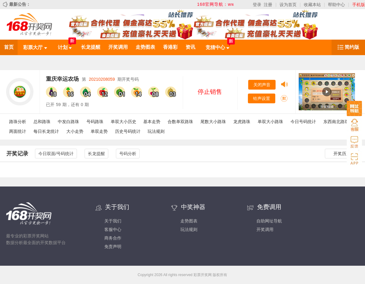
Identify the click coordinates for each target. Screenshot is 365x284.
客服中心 (112, 229)
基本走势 (151, 121)
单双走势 (99, 131)
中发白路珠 (68, 121)
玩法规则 (156, 131)
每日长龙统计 (46, 131)
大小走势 (74, 131)
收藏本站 (312, 4)
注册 (268, 4)
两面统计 (17, 131)
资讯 (190, 47)
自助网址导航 (269, 220)
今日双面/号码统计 (56, 153)
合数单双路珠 (180, 121)
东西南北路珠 (336, 121)
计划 (65, 47)
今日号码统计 (303, 121)
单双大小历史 (123, 121)
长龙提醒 (90, 47)
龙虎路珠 (241, 121)
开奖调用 (118, 47)
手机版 (358, 4)
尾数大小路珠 (213, 121)
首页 (9, 47)
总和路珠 (41, 121)
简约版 (352, 47)
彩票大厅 (35, 47)
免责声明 (112, 246)
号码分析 (127, 153)
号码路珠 (94, 121)
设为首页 (288, 4)
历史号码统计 (128, 131)
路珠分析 (17, 121)
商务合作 (112, 238)
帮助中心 (336, 4)
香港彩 (170, 47)
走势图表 (145, 47)
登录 (257, 4)
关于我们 (112, 220)
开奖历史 (341, 153)
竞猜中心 (217, 47)
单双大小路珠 (270, 121)
